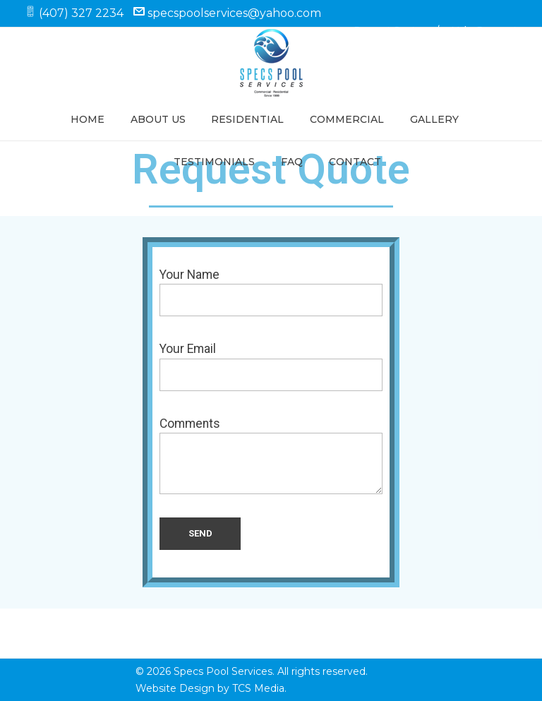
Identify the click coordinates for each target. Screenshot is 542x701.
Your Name (271, 292)
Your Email (271, 366)
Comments (271, 455)
